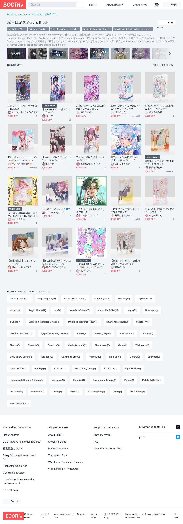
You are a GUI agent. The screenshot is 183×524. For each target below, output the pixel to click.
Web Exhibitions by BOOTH (63, 468)
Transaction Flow (57, 455)
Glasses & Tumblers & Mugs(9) (44, 322)
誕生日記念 (50, 14)
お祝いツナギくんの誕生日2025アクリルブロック (91, 107)
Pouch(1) (57, 392)
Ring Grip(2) (115, 357)
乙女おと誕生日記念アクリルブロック (90, 159)
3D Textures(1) (137, 392)
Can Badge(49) (101, 298)
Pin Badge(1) (16, 392)
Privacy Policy (93, 516)
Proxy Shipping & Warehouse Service (19, 457)
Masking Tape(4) (103, 334)
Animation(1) (110, 369)
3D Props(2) (154, 357)
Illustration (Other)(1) (85, 369)
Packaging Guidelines (15, 466)
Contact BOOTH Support (107, 448)
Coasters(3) (54, 345)
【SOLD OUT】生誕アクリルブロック (56, 111)
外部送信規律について (112, 516)
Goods (21, 14)
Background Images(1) (104, 381)
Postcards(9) (152, 310)
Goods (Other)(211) (19, 298)
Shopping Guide (57, 441)
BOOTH (11, 14)
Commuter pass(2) (70, 357)
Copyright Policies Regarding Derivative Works (19, 481)
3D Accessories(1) (19, 404)
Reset (160, 28)
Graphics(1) (79, 381)
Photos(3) (15, 345)
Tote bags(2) (47, 357)
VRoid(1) (117, 392)
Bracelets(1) (60, 369)
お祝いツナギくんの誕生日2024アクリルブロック (125, 107)
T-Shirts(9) (15, 322)
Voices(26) (15, 310)
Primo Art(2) (95, 357)
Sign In (93, 4)
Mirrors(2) (135, 357)
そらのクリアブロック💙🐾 (56, 209)
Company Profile (28, 516)
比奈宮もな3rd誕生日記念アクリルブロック (159, 210)
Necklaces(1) (58, 381)
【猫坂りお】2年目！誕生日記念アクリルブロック (125, 262)
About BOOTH (114, 4)
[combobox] (52, 4)
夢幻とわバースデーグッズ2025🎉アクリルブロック (22, 159)
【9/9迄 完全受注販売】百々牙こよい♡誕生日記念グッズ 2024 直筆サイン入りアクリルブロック (23, 214)
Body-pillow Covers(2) (21, 357)
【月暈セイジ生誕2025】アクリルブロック (125, 210)
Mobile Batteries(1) (151, 381)
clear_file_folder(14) (108, 310)
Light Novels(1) (133, 369)
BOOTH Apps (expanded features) (22, 441)
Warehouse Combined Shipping (65, 462)
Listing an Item (11, 435)
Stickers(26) (124, 298)
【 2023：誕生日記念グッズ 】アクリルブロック (56, 159)
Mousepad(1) (37, 392)
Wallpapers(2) (142, 345)
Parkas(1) (129, 381)
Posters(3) (148, 334)
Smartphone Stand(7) (117, 322)
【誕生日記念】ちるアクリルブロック (22, 262)
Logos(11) (132, 310)
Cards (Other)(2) (18, 369)
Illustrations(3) (127, 334)
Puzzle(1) (74, 392)
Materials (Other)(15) (79, 310)
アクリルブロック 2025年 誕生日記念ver (23, 107)
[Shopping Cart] (156, 4)
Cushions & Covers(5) (21, 334)
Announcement (102, 435)
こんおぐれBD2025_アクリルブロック (90, 210)
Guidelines (82, 514)
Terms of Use (45, 516)
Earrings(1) (40, 369)
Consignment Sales (13, 472)
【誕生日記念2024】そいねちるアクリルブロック (56, 262)
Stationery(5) (142, 322)
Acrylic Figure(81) (47, 298)
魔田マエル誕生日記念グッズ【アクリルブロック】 (125, 159)
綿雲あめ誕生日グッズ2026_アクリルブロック (160, 162)
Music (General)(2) (77, 345)
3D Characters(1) (96, 392)
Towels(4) (81, 334)
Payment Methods (58, 448)
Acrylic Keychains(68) (75, 298)
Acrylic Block (34, 14)
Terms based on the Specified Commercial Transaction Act (145, 516)
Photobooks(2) (102, 345)
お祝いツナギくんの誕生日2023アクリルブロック (159, 107)
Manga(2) (122, 345)
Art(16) (57, 310)
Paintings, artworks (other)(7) (83, 322)
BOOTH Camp (11, 490)
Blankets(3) (33, 345)
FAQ (96, 441)
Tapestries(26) (145, 298)
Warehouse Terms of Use (64, 516)
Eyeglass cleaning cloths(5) (54, 334)
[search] (72, 4)
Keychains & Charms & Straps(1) (26, 381)
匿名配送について (13, 448)
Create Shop (140, 4)
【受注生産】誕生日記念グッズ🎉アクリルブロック (90, 266)
